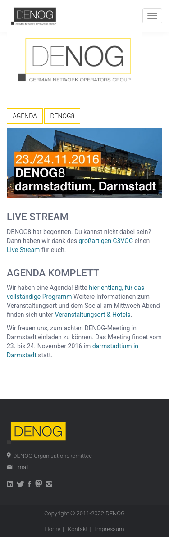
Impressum (109, 529)
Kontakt (77, 529)
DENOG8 (62, 116)
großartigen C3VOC (106, 240)
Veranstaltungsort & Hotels (93, 314)
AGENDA (25, 116)
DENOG (115, 513)
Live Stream (23, 249)
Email (21, 467)
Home (52, 529)
